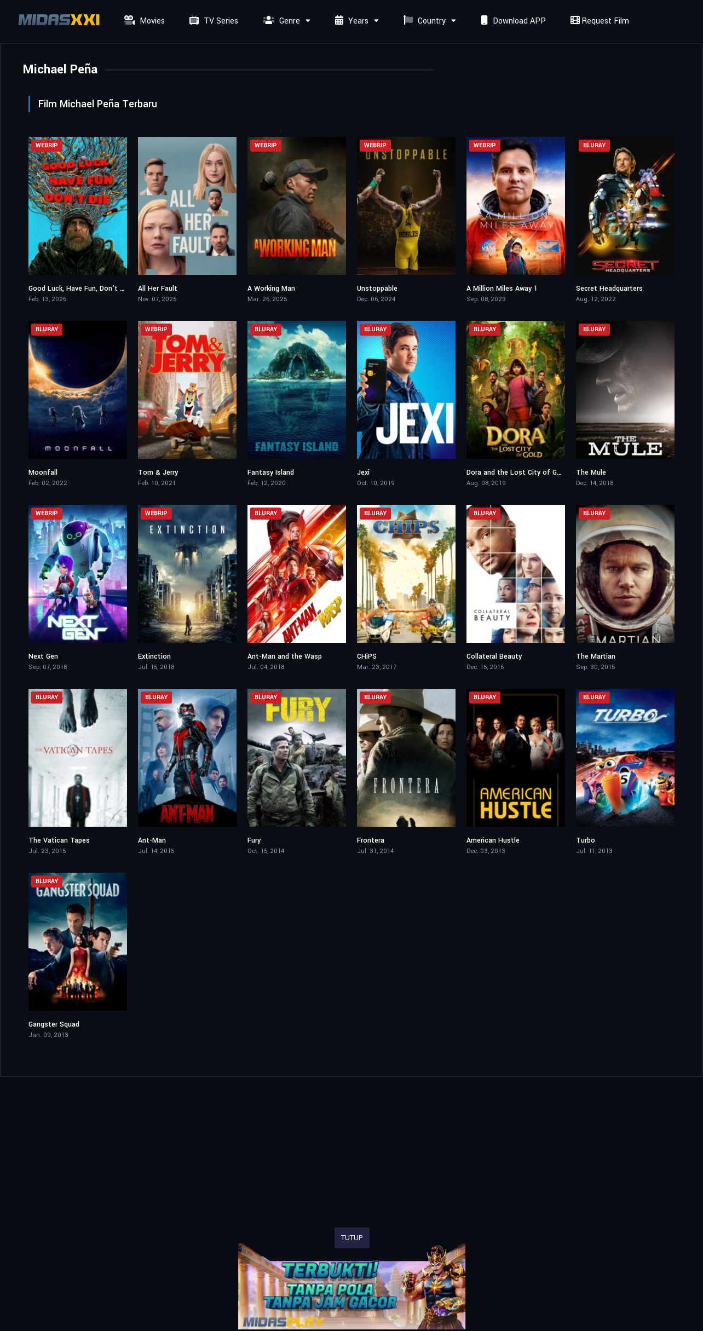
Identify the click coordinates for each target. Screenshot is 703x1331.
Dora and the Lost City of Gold (516, 472)
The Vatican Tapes (59, 840)
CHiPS (367, 656)
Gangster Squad (53, 1024)
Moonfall (42, 472)
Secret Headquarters (609, 288)
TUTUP (352, 1238)
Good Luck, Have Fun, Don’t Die (79, 288)
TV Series (212, 21)
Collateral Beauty (494, 656)
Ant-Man (152, 840)
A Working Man (271, 288)
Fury (254, 840)
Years (350, 21)
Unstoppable (377, 288)
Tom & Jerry (158, 472)
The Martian (595, 656)
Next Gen (43, 656)
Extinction (154, 656)
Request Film (598, 21)
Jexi (363, 472)
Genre (280, 21)
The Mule (591, 472)
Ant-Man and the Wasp (284, 656)
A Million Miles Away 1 (502, 288)
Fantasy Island (270, 472)
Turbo (585, 840)
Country (423, 21)
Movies (143, 21)
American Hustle (493, 840)
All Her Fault (157, 288)
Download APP (512, 21)
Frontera (370, 840)
